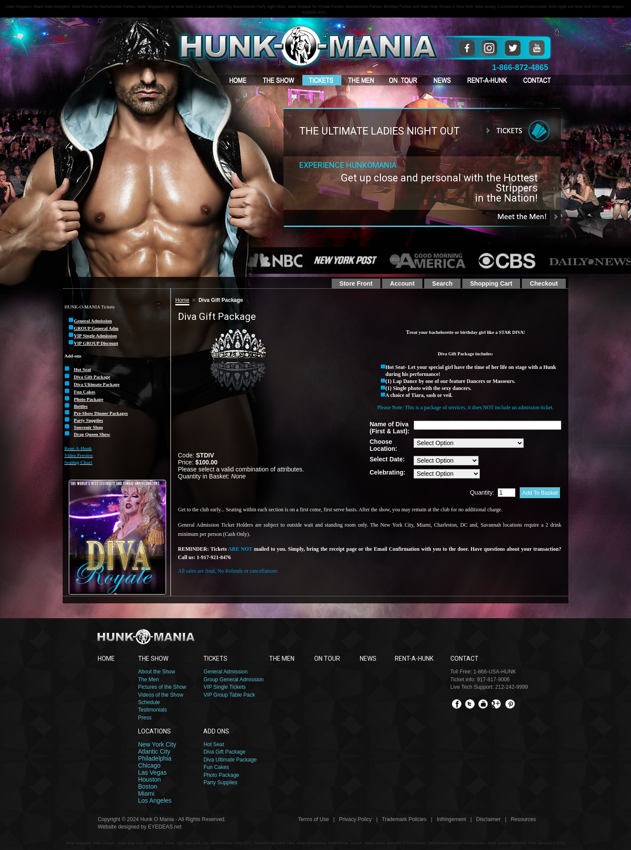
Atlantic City (154, 751)
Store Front (356, 283)
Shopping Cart (491, 283)
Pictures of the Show (162, 687)
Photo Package (221, 775)
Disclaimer (488, 819)
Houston (149, 779)
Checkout (544, 283)
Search (442, 283)
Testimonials (152, 710)
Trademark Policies (404, 819)
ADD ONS (216, 731)
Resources (523, 819)
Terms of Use (313, 819)
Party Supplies (220, 782)
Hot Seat (213, 744)
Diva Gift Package (224, 752)
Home (182, 300)
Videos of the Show (160, 695)
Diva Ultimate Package (229, 760)
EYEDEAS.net (165, 827)
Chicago (149, 765)
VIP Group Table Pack (229, 695)
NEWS (368, 658)
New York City (157, 744)
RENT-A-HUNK (414, 658)
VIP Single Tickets (224, 687)
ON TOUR (327, 658)
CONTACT (464, 658)
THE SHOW (153, 658)
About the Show (156, 672)
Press (145, 718)
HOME (106, 658)
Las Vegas (152, 772)
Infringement (451, 819)
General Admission (225, 672)
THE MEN (281, 658)
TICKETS (215, 658)
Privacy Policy (355, 819)
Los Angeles (154, 800)
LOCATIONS (154, 731)
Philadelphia (154, 758)
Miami (146, 793)
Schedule (149, 702)
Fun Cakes (216, 767)
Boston (147, 786)
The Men (148, 679)
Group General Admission (233, 679)
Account (402, 283)
